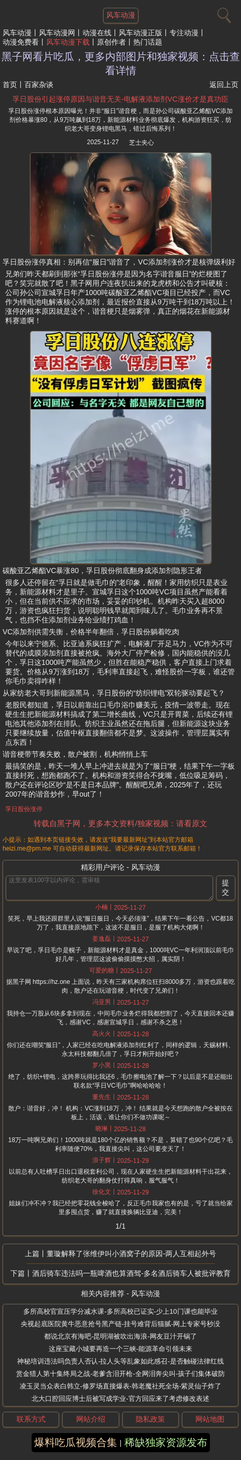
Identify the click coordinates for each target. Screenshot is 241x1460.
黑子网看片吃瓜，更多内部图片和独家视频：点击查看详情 (121, 63)
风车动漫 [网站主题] (120, 15)
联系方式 (31, 1419)
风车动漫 (17, 33)
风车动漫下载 (68, 42)
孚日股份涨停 (23, 809)
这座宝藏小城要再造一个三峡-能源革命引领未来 (120, 1349)
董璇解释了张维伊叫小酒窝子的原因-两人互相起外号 (131, 1253)
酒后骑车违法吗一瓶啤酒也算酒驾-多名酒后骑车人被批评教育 (131, 1273)
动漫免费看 (21, 42)
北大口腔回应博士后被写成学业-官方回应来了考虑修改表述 (120, 1398)
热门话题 (147, 42)
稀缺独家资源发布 (165, 1442)
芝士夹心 (141, 142)
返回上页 (223, 84)
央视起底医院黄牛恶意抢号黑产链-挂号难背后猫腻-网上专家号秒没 (121, 1324)
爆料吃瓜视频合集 (75, 1442)
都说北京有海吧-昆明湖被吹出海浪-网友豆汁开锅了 (120, 1336)
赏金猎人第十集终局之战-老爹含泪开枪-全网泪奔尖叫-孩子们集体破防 (120, 1374)
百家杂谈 (38, 84)
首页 (10, 84)
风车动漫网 (57, 33)
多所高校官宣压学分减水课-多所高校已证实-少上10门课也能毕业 (120, 1311)
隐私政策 (150, 1419)
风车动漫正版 (140, 33)
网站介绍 (90, 1419)
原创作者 (111, 42)
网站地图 (209, 1419)
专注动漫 (184, 33)
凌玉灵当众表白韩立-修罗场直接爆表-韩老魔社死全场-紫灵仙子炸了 (121, 1386)
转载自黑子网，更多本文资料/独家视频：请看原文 (120, 823)
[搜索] (223, 13)
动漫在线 (96, 33)
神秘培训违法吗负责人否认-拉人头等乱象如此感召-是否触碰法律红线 (120, 1361)
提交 (225, 887)
